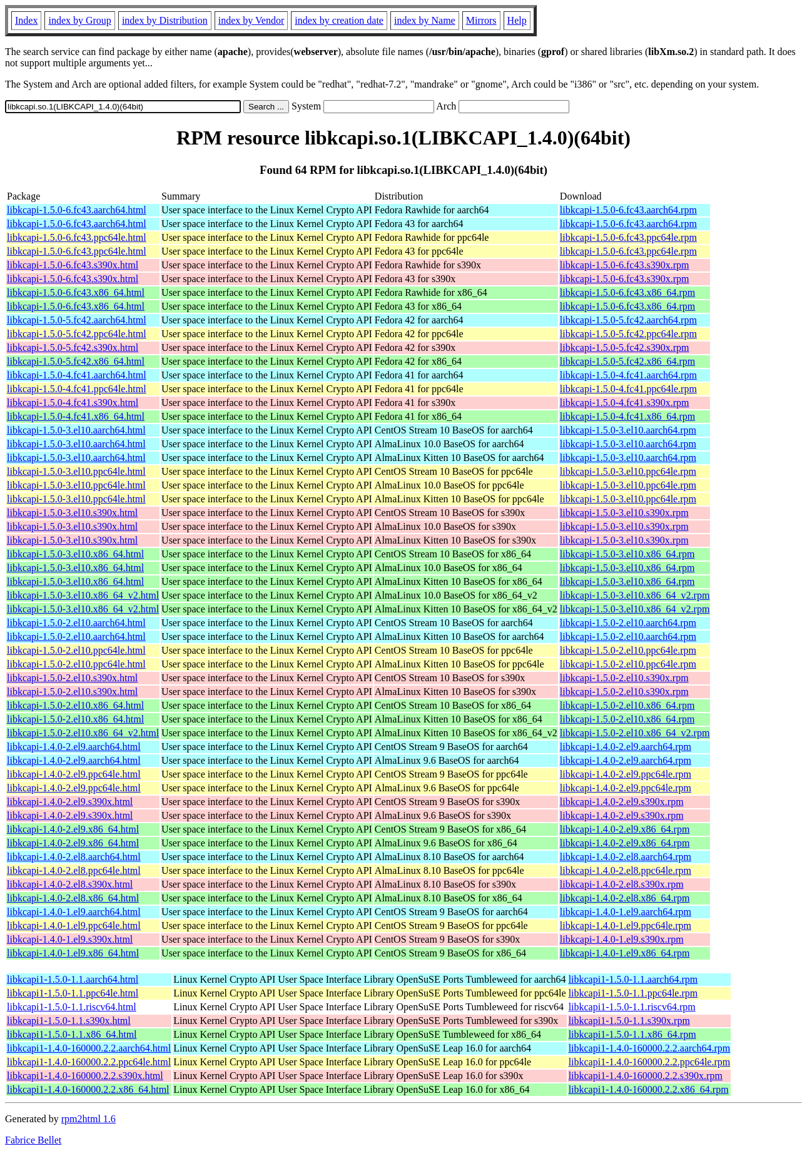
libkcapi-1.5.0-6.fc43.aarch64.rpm (628, 210)
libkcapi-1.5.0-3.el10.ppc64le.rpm (628, 471)
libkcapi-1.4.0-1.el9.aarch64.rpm (625, 911)
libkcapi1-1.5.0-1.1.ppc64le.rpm (633, 993)
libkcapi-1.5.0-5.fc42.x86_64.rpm (627, 361)
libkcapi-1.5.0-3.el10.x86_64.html (75, 554)
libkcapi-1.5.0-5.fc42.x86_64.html (76, 361)
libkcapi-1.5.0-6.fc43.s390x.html (72, 265)
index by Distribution (165, 20)
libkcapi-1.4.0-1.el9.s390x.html (70, 939)
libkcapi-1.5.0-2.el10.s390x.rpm (624, 677)
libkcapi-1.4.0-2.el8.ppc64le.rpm (625, 870)
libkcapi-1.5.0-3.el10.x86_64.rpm (627, 554)
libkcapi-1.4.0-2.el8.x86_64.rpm (625, 898)
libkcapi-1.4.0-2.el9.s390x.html (70, 801)
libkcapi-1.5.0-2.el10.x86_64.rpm (627, 705)
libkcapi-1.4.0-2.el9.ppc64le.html (74, 774)
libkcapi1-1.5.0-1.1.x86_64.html (72, 1034)
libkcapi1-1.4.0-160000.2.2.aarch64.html (89, 1048)
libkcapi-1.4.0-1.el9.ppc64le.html (74, 925)
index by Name (424, 20)
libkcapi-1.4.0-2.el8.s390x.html (70, 884)
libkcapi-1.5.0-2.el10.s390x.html (72, 677)
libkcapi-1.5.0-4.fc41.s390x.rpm (624, 402)
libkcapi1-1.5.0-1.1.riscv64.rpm (632, 1006)
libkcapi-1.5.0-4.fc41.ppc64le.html (76, 388)
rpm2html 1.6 (88, 1118)
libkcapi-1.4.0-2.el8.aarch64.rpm (625, 856)
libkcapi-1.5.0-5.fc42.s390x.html (72, 347)
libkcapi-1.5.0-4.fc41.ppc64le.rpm (628, 388)
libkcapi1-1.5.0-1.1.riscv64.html (71, 1006)
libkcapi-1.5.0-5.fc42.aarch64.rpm (628, 320)
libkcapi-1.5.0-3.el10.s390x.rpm (624, 512)
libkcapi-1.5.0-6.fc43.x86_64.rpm (627, 292)
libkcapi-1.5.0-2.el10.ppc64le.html (76, 650)
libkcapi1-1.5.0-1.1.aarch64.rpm (633, 979)
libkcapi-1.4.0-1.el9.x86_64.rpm (625, 953)
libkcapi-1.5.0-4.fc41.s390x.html (72, 402)
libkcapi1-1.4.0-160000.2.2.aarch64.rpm (650, 1048)
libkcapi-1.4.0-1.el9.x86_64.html (73, 953)
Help (517, 20)
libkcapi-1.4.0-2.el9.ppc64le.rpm (625, 774)
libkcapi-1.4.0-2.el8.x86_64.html (73, 898)
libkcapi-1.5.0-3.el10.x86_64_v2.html (83, 595)
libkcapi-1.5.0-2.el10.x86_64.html (75, 705)
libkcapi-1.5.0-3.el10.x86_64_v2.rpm (635, 595)
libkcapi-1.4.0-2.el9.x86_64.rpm (625, 829)
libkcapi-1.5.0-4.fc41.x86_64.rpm (627, 416)
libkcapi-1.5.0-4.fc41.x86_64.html (76, 416)
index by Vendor (251, 20)
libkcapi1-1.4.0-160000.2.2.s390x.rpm (646, 1075)
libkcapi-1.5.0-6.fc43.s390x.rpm (624, 265)
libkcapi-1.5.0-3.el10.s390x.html (72, 512)
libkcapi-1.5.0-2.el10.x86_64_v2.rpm (635, 733)
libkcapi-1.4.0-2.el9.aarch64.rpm (625, 746)
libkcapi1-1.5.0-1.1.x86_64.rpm (632, 1034)
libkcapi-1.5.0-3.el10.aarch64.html (76, 430)
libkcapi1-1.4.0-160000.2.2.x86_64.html (88, 1089)
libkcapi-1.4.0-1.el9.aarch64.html (74, 911)
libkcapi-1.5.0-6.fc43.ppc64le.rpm (628, 237)
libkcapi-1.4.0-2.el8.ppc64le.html (74, 870)
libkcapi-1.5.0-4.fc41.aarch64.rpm (628, 375)
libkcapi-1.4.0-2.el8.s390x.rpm (622, 884)
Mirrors (481, 20)
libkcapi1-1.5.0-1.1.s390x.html (69, 1020)
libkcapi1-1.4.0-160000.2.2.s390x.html (85, 1075)
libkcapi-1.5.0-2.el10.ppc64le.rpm (628, 650)
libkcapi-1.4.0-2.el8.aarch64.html (74, 856)
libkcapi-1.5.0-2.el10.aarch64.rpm (628, 622)
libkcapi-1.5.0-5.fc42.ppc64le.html (76, 333)
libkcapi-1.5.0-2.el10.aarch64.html (76, 622)
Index (26, 20)
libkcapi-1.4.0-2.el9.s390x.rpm (622, 801)
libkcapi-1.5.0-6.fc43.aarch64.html (76, 210)
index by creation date (339, 20)
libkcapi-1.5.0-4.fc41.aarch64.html (76, 375)
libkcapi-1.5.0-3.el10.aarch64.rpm (628, 430)
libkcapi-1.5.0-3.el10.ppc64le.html (76, 471)
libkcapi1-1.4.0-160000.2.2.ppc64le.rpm (650, 1062)
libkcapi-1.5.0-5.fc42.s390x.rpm (624, 347)
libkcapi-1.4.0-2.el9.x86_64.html (73, 829)
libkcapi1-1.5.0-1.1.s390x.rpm (629, 1020)
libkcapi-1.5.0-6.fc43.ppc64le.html (76, 237)
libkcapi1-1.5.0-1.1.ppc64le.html (72, 993)
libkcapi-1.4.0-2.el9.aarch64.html (74, 746)
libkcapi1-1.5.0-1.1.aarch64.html (72, 979)
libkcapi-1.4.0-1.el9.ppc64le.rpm (625, 925)
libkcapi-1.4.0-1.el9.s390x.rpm (622, 939)
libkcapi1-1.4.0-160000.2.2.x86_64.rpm (649, 1089)
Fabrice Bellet (33, 1140)
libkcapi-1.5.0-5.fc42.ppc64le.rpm (628, 333)
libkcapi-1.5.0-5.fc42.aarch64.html (76, 320)
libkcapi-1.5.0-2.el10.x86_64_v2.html (83, 733)
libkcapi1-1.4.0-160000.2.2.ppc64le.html (89, 1062)
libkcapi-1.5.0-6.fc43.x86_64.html (76, 292)
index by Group (79, 20)
